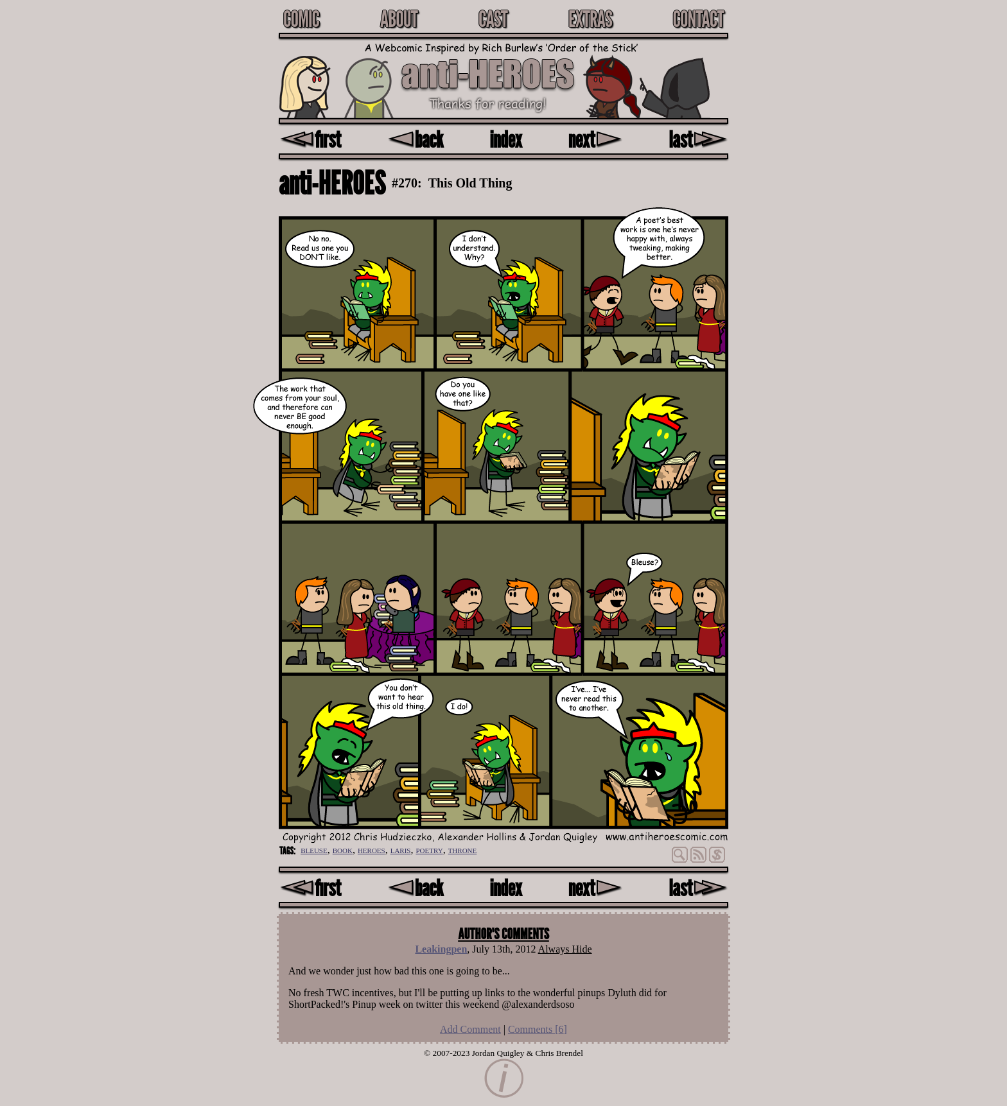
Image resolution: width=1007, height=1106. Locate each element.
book (343, 849)
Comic (301, 18)
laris (400, 849)
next (595, 139)
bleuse (314, 849)
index (506, 139)
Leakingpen (441, 949)
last (698, 139)
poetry (429, 849)
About (398, 18)
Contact (698, 18)
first (310, 139)
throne (462, 849)
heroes (371, 849)
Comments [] (537, 1029)
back (415, 139)
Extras (590, 18)
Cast (492, 18)
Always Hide (565, 949)
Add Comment (470, 1029)
